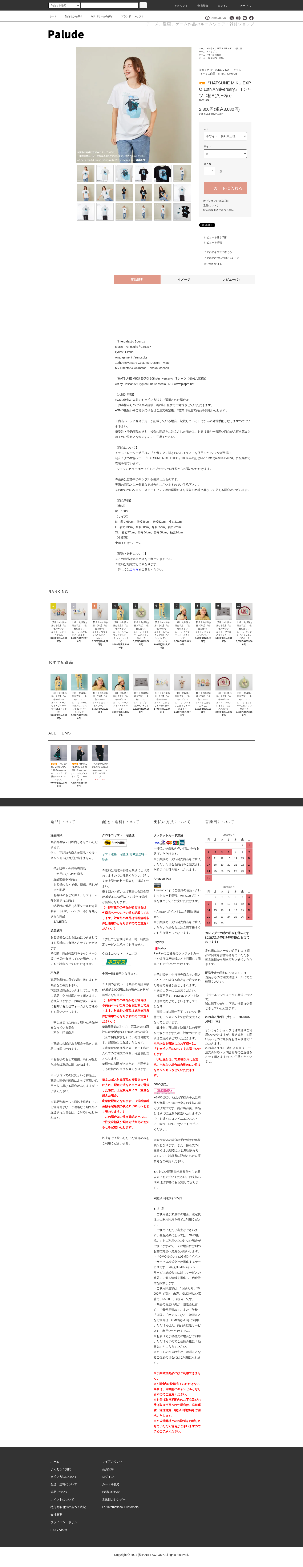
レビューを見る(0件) (213, 237)
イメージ (184, 279)
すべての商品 (214, 55)
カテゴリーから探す (99, 16)
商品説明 (137, 279)
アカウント (178, 5)
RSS (53, 1529)
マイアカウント (112, 1461)
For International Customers (120, 1507)
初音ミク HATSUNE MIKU (220, 48)
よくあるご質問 (60, 1469)
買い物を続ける (210, 263)
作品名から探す (71, 16)
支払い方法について (63, 1476)
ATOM (63, 1529)
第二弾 (239, 48)
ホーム (53, 16)
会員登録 (200, 5)
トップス (212, 52)
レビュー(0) (231, 279)
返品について (210, 205)
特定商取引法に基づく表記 (218, 210)
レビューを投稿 (210, 242)
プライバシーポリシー (65, 1522)
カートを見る (111, 1484)
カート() (243, 5)
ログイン (221, 5)
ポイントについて (62, 1499)
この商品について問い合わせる (219, 258)
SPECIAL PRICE (216, 58)
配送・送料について (63, 1484)
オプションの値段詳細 (216, 200)
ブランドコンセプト (130, 16)
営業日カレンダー (114, 1499)
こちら (134, 569)
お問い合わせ (215, 18)
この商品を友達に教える (215, 252)
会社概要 (56, 1514)
